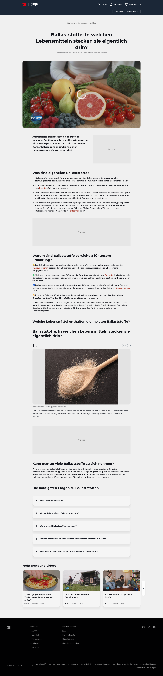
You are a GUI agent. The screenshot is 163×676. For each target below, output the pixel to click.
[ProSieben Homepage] (24, 4)
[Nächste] (143, 588)
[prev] (124, 345)
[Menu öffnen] (132, 11)
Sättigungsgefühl (40, 268)
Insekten (43, 188)
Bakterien (109, 275)
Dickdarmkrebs (123, 288)
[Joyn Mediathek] (34, 4)
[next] (129, 345)
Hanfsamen (73, 211)
